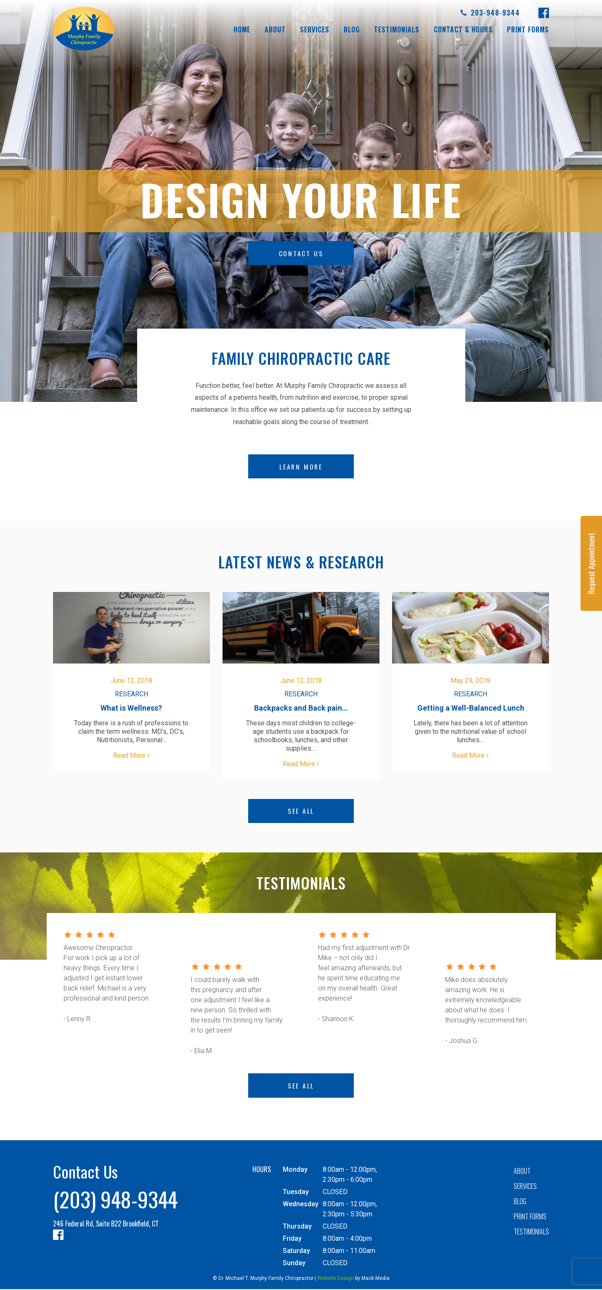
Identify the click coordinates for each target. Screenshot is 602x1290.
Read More (131, 756)
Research (131, 694)
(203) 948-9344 (115, 1199)
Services (314, 29)
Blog (352, 29)
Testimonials (396, 29)
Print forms (528, 29)
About (275, 29)
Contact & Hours (463, 29)
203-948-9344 (490, 13)
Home (241, 29)
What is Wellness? (131, 708)
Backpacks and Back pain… (301, 708)
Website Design (335, 1279)
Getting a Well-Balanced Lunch (470, 708)
